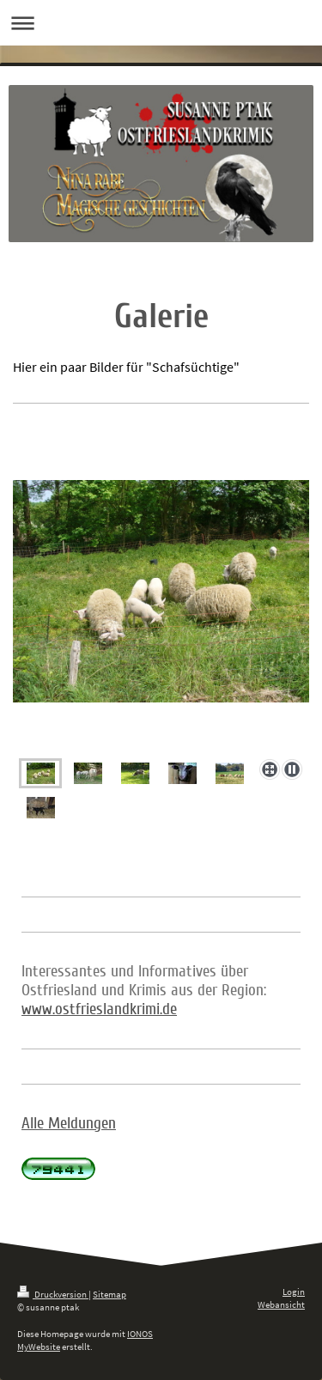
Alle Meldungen (68, 1123)
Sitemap (109, 1294)
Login (294, 1292)
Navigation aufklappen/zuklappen (161, 22)
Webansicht (281, 1304)
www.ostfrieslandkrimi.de (99, 1009)
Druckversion (52, 1294)
